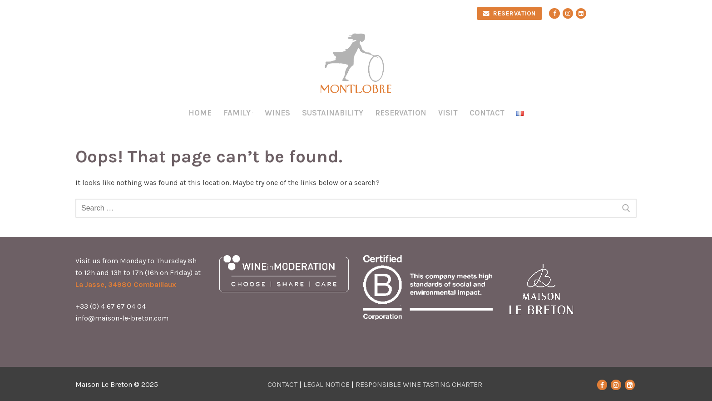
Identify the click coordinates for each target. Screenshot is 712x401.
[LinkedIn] (630, 385)
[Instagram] (568, 13)
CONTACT (282, 384)
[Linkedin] (581, 13)
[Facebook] (554, 13)
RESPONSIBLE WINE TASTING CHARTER (419, 384)
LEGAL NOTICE (326, 384)
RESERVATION (509, 13)
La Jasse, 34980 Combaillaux (125, 284)
